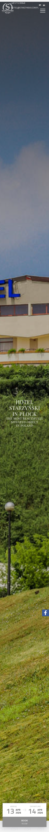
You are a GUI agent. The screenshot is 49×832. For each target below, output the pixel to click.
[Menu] (42, 13)
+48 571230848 (18, 5)
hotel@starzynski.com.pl (24, 10)
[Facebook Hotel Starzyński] (45, 612)
